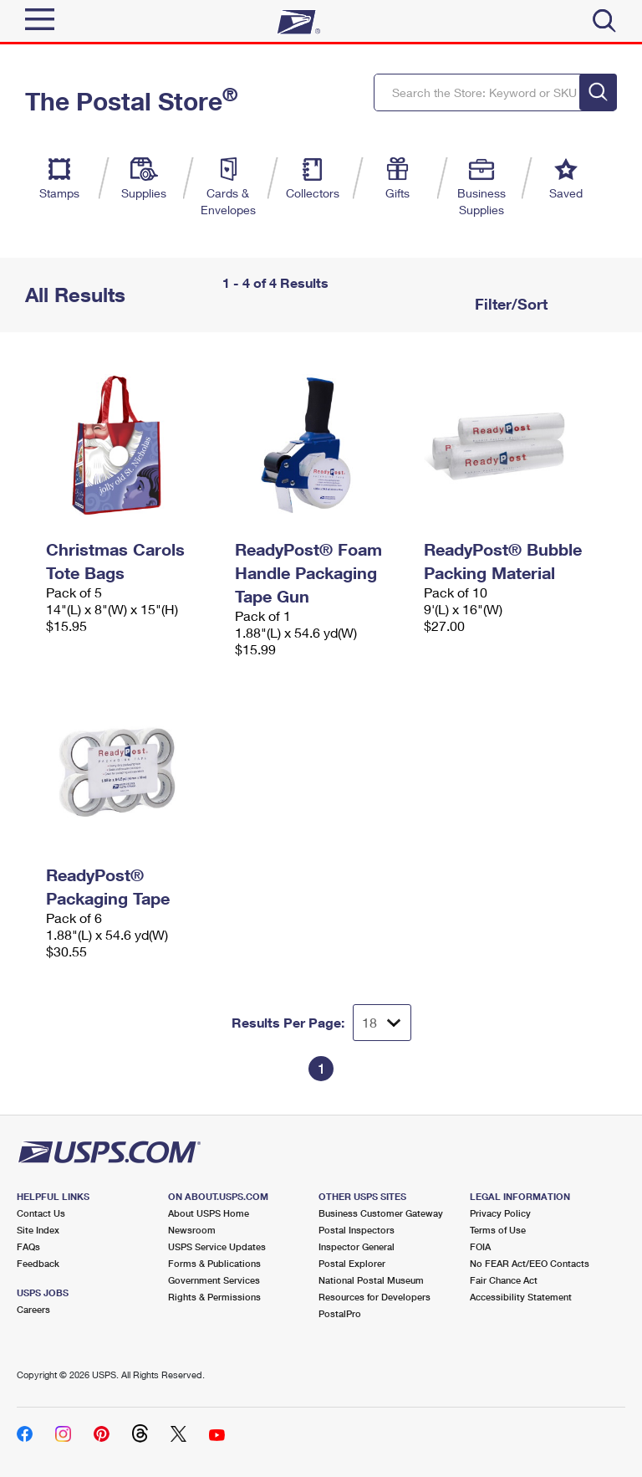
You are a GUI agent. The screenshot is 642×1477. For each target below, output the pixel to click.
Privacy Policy (500, 1213)
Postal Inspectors (356, 1229)
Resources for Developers (374, 1296)
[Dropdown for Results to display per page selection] (382, 1022)
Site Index (38, 1229)
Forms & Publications (214, 1263)
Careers (33, 1309)
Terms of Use (498, 1229)
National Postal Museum (371, 1279)
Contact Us (41, 1213)
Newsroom (192, 1229)
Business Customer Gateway (380, 1213)
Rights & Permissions (214, 1296)
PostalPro (339, 1313)
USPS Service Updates (217, 1246)
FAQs (28, 1246)
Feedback (38, 1263)
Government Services (214, 1279)
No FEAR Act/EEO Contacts (529, 1263)
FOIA (480, 1246)
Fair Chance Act (504, 1279)
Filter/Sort (509, 304)
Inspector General (356, 1246)
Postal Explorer (351, 1263)
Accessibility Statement (521, 1296)
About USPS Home (208, 1213)
